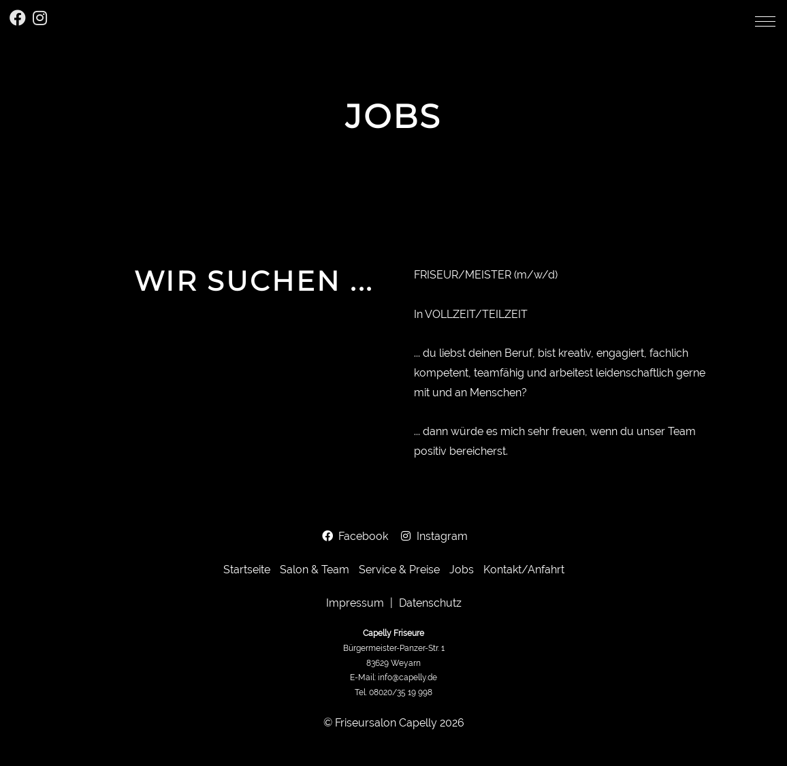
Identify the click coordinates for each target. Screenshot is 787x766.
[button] (765, 22)
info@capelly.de (407, 677)
